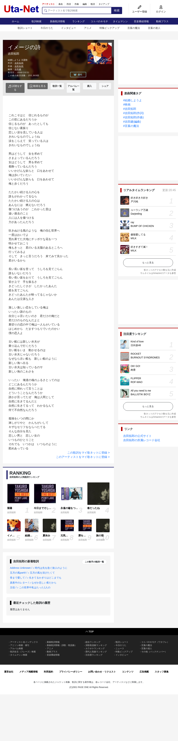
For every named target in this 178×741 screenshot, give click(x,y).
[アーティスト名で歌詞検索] (77, 10)
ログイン (161, 11)
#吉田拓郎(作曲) (133, 117)
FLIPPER (136, 378)
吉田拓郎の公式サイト (137, 435)
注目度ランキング (94, 655)
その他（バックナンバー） (154, 651)
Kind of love (137, 341)
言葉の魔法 (133, 28)
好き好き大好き (139, 197)
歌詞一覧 (57, 86)
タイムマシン (120, 21)
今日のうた (47, 28)
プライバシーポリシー (70, 671)
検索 (117, 10)
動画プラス (162, 21)
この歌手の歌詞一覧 (94, 562)
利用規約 (48, 671)
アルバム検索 (16, 648)
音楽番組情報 (141, 21)
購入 (89, 86)
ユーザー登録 (139, 11)
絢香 (133, 369)
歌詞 (93, 4)
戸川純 (134, 201)
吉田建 (18, 69)
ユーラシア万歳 (139, 210)
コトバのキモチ (99, 21)
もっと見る (148, 262)
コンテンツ (128, 671)
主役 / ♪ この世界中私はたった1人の (30, 587)
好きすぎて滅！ (139, 246)
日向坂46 (136, 345)
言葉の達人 (154, 28)
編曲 (85, 4)
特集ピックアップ (109, 28)
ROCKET (136, 353)
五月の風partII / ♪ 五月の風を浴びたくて (32, 572)
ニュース (120, 648)
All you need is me (141, 390)
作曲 (77, 4)
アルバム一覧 (73, 88)
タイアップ (104, 4)
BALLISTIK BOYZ (140, 394)
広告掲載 (144, 671)
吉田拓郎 (19, 63)
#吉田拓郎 (129, 108)
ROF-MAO (136, 382)
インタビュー (68, 28)
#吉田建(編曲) (132, 121)
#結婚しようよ (132, 100)
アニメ (87, 28)
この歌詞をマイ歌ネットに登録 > (88, 452)
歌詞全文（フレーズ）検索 (23, 651)
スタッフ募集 (162, 671)
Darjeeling (136, 213)
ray (132, 222)
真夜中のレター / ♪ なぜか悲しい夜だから (33, 582)
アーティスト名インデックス (24, 642)
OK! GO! (135, 366)
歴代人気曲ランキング (96, 651)
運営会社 (8, 671)
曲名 (61, 4)
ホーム (15, 21)
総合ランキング (92, 642)
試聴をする (15, 88)
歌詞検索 (36, 21)
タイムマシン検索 (18, 655)
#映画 (126, 104)
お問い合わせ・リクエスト (102, 671)
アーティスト (48, 4)
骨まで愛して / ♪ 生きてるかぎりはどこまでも (35, 577)
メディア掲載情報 (28, 671)
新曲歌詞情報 (57, 21)
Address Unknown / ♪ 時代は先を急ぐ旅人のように (38, 567)
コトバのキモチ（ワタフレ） (155, 642)
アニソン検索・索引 (19, 645)
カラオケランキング (95, 648)
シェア (105, 86)
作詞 (69, 4)
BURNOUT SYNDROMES (145, 357)
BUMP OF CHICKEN (142, 226)
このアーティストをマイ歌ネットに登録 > (83, 456)
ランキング (78, 21)
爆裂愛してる (138, 234)
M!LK (134, 238)
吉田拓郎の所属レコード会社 (141, 440)
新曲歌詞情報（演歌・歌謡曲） (62, 645)
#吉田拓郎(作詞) (133, 113)
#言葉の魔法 (131, 125)
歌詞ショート (25, 28)
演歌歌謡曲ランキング (96, 645)
